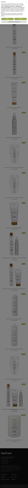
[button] (26, 2)
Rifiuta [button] (7, 18)
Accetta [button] (20, 18)
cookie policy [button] (22, 7)
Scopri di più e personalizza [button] (14, 21)
